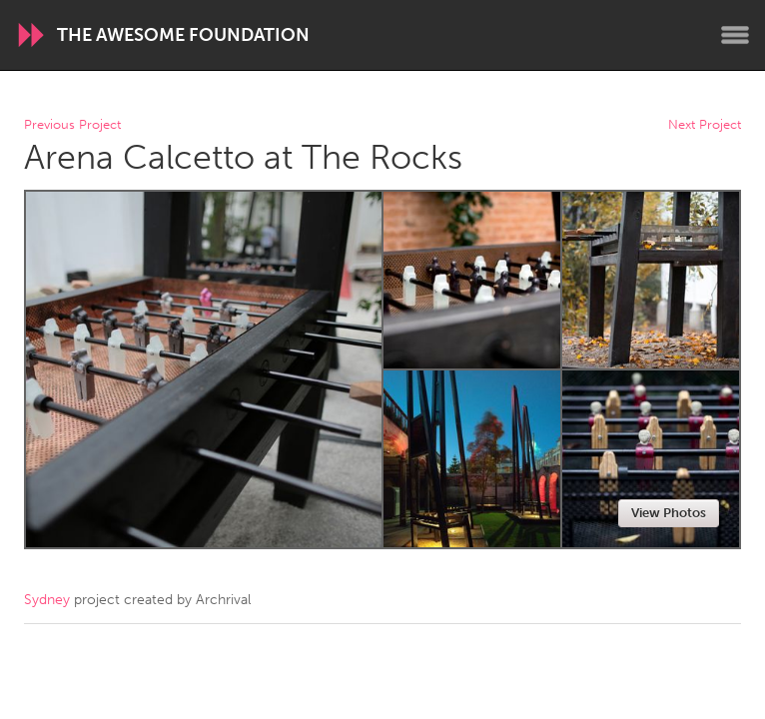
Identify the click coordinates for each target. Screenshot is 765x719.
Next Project (704, 125)
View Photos (668, 512)
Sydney (47, 599)
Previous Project (72, 125)
